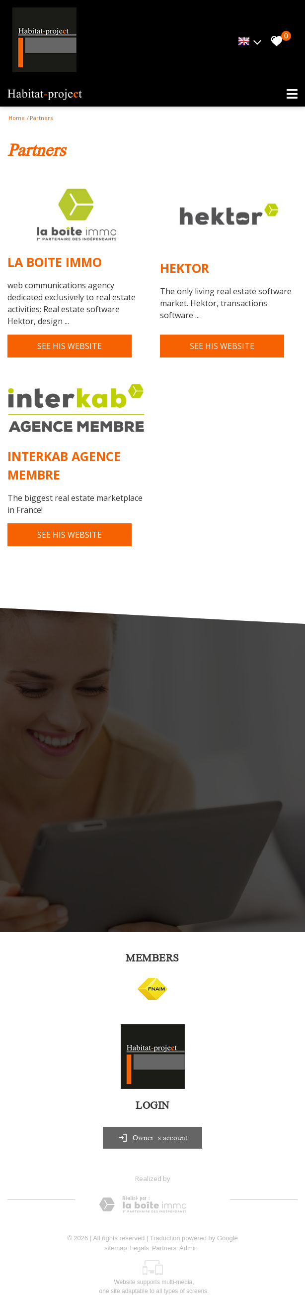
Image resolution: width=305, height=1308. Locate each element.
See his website (69, 346)
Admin (188, 1248)
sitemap (115, 1248)
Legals (139, 1248)
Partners (164, 1248)
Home (16, 117)
